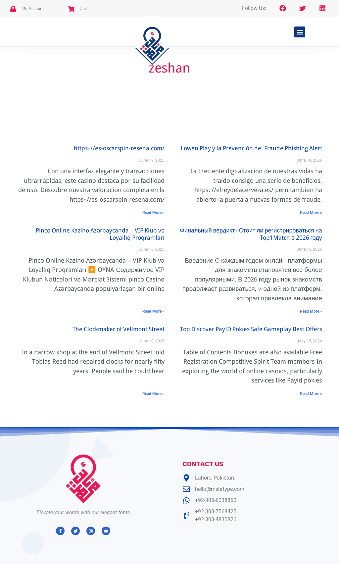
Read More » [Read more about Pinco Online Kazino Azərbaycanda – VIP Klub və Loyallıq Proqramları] (153, 311)
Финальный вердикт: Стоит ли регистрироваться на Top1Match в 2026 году (251, 234)
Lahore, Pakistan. (215, 478)
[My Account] (13, 9)
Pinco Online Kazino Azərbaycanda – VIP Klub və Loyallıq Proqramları (100, 234)
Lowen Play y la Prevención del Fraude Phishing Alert (251, 149)
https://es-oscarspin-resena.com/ (119, 149)
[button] (299, 31)
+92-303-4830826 (215, 519)
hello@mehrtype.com (219, 489)
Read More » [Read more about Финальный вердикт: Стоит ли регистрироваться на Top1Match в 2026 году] (311, 311)
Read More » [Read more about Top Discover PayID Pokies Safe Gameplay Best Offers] (311, 393)
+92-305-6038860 (215, 500)
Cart (83, 9)
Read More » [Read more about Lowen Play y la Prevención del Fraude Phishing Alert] (311, 212)
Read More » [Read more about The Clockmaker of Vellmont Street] (153, 393)
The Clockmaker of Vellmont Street (119, 330)
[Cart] (71, 9)
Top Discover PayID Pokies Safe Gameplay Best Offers (251, 330)
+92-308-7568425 (215, 511)
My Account (33, 9)
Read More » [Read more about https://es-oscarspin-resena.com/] (153, 212)
